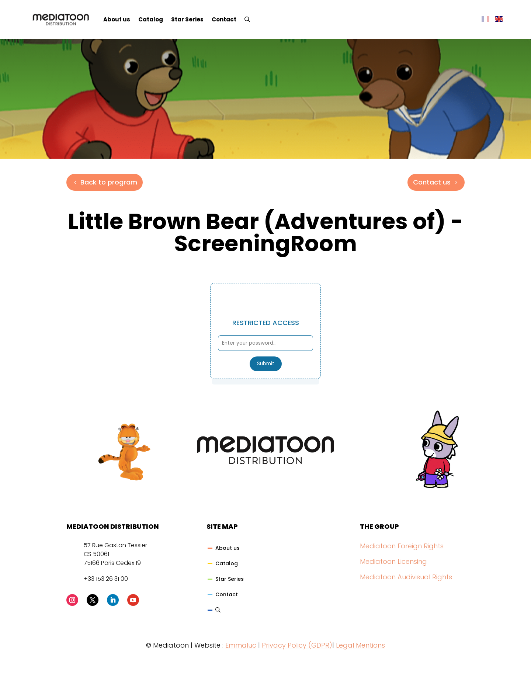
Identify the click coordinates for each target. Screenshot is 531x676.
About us (116, 19)
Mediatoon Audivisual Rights (406, 577)
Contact (224, 19)
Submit (265, 363)
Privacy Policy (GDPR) (297, 645)
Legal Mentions (360, 645)
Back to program (108, 182)
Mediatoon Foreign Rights (402, 546)
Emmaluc (240, 645)
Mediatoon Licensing (393, 561)
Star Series (187, 19)
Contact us (432, 182)
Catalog (150, 19)
